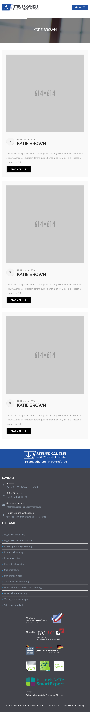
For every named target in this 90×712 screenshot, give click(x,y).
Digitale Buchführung (14, 534)
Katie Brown (31, 143)
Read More (18, 169)
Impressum (54, 705)
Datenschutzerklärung (73, 705)
